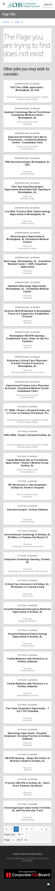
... (37, 829)
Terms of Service (20, 854)
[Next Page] (42, 829)
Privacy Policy (36, 854)
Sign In (48, 5)
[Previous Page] (11, 829)
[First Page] (6, 829)
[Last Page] (47, 829)
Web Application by (28, 874)
